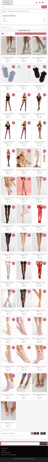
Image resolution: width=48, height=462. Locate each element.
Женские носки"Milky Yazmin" (40, 57)
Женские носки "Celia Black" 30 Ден (26, 310)
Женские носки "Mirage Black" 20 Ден (11, 253)
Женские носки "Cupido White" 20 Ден (11, 394)
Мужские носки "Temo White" (24, 85)
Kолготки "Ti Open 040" (8, 169)
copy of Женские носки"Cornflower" (26, 57)
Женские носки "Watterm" (39, 394)
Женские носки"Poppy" (8, 57)
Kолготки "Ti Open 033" (24, 141)
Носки (4, 18)
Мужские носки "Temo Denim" (9, 85)
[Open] (1, 3)
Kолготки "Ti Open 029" (8, 113)
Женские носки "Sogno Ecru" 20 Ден (26, 253)
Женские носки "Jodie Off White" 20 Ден (11, 366)
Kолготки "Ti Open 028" (24, 113)
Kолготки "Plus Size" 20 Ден (39, 169)
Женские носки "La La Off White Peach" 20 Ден (13, 338)
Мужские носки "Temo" (39, 85)
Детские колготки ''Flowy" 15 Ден (25, 169)
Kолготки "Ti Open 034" (8, 141)
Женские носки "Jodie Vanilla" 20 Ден (26, 366)
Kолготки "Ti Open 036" (39, 113)
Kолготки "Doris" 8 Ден (8, 197)
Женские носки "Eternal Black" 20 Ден (26, 282)
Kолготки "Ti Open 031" (39, 141)
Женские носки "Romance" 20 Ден (10, 225)
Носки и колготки (9, 16)
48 (41, 433)
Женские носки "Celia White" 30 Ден (10, 310)
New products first (31, 34)
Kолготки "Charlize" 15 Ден (24, 225)
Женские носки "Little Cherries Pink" (10, 422)
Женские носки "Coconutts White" (25, 394)
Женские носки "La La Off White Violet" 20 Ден (28, 338)
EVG (33, 458)
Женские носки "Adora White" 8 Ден (10, 282)
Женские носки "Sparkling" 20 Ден (25, 197)
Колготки (5, 21)
